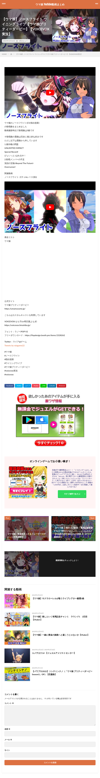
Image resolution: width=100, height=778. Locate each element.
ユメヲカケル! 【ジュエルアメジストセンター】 (54, 653)
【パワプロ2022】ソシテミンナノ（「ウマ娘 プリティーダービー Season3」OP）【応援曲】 (62, 672)
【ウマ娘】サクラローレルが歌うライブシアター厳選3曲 (58, 598)
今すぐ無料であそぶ (72, 494)
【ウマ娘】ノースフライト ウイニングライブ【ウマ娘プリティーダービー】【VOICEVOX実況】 (49, 54)
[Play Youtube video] (50, 92)
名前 (7, 729)
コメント (9, 703)
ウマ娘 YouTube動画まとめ (50, 4)
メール (8, 740)
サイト (7, 750)
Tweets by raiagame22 (14, 345)
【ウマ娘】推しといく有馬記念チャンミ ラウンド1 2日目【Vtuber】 (59, 618)
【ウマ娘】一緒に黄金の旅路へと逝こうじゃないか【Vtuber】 (60, 635)
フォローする (67, 564)
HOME (4, 54)
